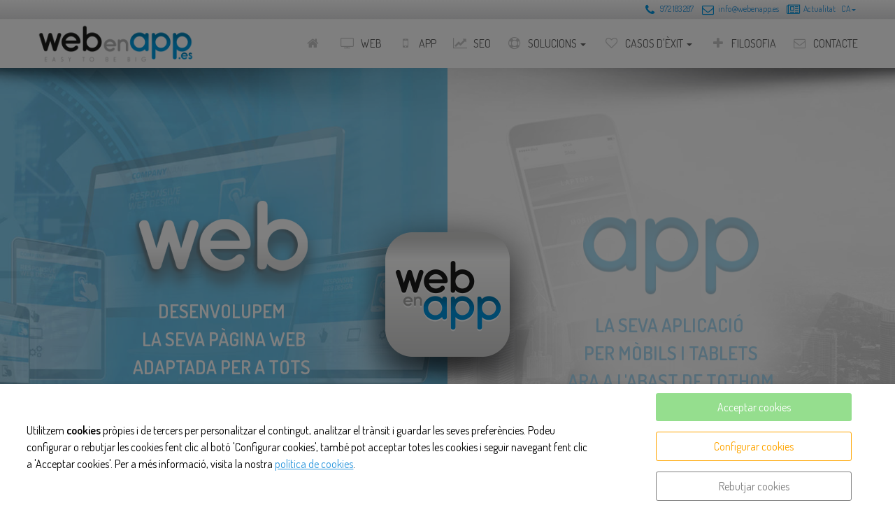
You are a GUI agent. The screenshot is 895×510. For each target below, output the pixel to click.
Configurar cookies (754, 446)
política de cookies (314, 464)
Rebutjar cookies (754, 486)
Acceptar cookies (754, 407)
